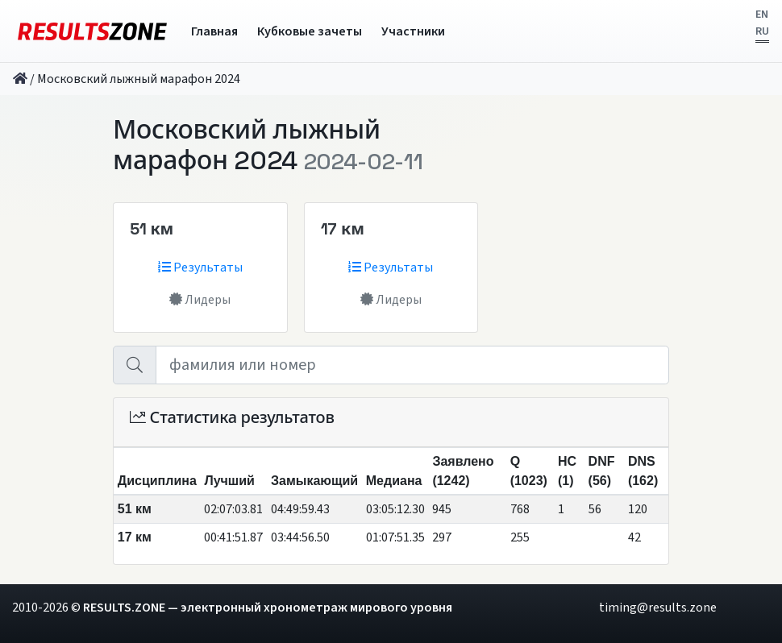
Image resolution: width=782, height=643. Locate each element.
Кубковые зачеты (309, 31)
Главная (214, 31)
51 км (151, 228)
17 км (342, 228)
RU (762, 31)
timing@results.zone (658, 607)
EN (761, 14)
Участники (413, 31)
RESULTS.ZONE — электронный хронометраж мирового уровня (267, 607)
